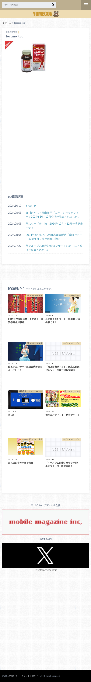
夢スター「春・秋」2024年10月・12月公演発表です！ (54, 225)
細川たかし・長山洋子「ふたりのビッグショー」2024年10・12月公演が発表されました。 (53, 214)
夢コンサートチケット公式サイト (24, 676)
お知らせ (31, 205)
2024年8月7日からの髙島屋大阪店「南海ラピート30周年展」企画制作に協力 (54, 237)
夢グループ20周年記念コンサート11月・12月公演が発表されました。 (54, 247)
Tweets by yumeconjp (45, 569)
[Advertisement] (45, 136)
